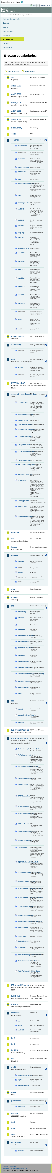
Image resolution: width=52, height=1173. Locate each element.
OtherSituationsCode (23, 906)
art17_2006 (16, 103)
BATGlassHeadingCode (23, 813)
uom (13, 1128)
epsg (19, 195)
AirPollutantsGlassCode (23, 755)
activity (20, 367)
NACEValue (22, 480)
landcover (15, 1013)
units (20, 693)
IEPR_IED (15, 996)
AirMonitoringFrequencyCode (23, 749)
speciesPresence (23, 681)
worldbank (16, 1143)
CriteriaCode (22, 848)
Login (34, 5)
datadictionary (17, 336)
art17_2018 (16, 119)
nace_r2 (21, 237)
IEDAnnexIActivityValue (23, 464)
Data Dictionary (19, 14)
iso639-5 (21, 226)
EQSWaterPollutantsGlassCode (23, 888)
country (20, 1151)
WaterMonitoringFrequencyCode (23, 955)
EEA (12, 2)
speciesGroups (23, 1085)
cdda (13, 134)
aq (12, 77)
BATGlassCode (23, 806)
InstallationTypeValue (23, 474)
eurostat (15, 533)
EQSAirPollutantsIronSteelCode (23, 872)
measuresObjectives (23, 648)
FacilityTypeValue (23, 460)
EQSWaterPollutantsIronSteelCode (23, 897)
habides (14, 597)
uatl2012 (21, 1030)
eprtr (13, 359)
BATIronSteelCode (23, 824)
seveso (14, 1114)
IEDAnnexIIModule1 (20, 730)
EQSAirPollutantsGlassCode (23, 862)
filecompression (23, 203)
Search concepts (29, 71)
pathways (21, 655)
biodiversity (16, 128)
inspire (14, 1004)
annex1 (20, 709)
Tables (5, 27)
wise (13, 1134)
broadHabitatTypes (23, 1075)
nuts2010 (21, 270)
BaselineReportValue (23, 414)
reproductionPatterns (23, 667)
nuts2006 (21, 261)
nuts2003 (21, 253)
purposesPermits (23, 661)
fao (12, 539)
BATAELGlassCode (23, 784)
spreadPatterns (23, 687)
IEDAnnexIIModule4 (20, 985)
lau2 (13, 1044)
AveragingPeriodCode (23, 778)
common (15, 140)
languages (21, 233)
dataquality (16, 345)
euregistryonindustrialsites (20, 394)
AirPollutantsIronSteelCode (23, 766)
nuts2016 (21, 286)
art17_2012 (16, 111)
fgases (14, 547)
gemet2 (14, 555)
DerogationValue (23, 445)
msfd (13, 1067)
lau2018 (14, 1050)
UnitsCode (22, 947)
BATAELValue (23, 420)
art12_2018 (16, 94)
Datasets (6, 23)
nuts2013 (21, 278)
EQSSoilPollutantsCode (23, 881)
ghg (13, 589)
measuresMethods (23, 641)
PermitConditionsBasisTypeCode (23, 921)
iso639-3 (21, 220)
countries (21, 159)
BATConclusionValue (23, 425)
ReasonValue (22, 506)
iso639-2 (21, 209)
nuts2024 (21, 303)
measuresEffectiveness (23, 635)
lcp (12, 1059)
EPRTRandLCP (18, 383)
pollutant (21, 722)
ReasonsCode (23, 927)
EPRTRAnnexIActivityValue (23, 452)
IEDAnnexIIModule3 (20, 738)
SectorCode (22, 936)
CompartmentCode (23, 840)
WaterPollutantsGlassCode (23, 961)
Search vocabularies (13, 71)
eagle (20, 1025)
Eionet (12, 14)
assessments (22, 146)
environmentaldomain (23, 184)
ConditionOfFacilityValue (23, 429)
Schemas (6, 35)
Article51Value (23, 402)
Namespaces (7, 47)
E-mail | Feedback (9, 1166)
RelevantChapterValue (23, 516)
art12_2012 (16, 86)
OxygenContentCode (23, 915)
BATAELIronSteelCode (23, 796)
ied (12, 701)
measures (21, 629)
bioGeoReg (22, 612)
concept (21, 561)
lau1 (13, 1038)
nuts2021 (21, 295)
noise (13, 1092)
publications (17, 1101)
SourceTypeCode (23, 941)
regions (20, 1080)
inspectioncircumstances (23, 715)
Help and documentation (11, 19)
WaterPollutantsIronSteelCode (23, 971)
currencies (22, 172)
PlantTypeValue (23, 501)
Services (6, 43)
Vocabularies (8, 39)
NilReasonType (23, 248)
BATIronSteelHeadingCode (23, 831)
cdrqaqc (21, 618)
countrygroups (23, 167)
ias (12, 606)
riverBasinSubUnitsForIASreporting (23, 674)
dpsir (20, 179)
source (20, 572)
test (13, 1122)
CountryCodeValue (23, 436)
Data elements (8, 31)
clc (19, 1021)
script (20, 319)
